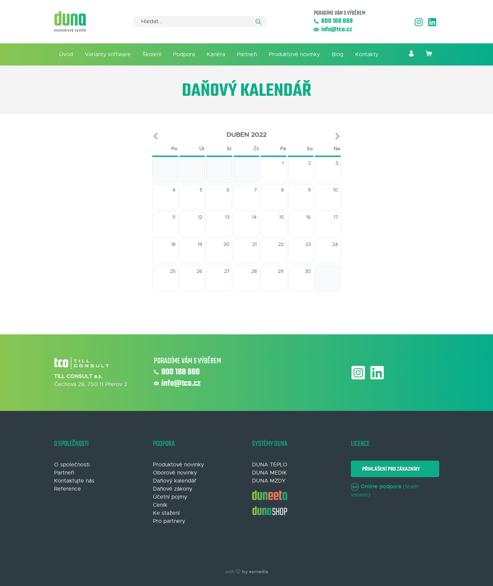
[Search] (200, 21)
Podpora (184, 54)
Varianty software (108, 54)
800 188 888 (333, 21)
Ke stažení (166, 513)
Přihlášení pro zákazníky (390, 469)
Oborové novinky (175, 472)
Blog (337, 54)
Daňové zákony (172, 489)
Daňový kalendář (174, 480)
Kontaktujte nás (74, 480)
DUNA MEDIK (269, 472)
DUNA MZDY (269, 480)
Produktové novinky (294, 54)
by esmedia (255, 572)
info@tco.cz (333, 30)
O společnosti (72, 464)
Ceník (160, 505)
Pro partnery (169, 521)
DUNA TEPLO (269, 464)
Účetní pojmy (170, 497)
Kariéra (216, 54)
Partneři (247, 54)
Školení (151, 54)
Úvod (66, 54)
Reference (67, 489)
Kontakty (366, 54)
